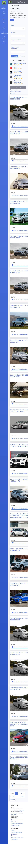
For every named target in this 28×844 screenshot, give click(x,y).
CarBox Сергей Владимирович (17, 81)
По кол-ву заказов (15, 91)
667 (23, 796)
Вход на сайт (16, 825)
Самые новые (14, 90)
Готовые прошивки (17, 823)
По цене (12, 93)
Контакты (15, 839)
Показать (15, 56)
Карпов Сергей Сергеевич (17, 76)
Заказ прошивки (17, 820)
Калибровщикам (17, 832)
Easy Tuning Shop (16, 812)
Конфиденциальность (17, 838)
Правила (14, 834)
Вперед (12, 799)
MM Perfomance (17, 71)
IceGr (15, 67)
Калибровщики (16, 822)
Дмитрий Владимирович (20, 63)
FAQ (13, 830)
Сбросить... (22, 56)
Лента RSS (18, 87)
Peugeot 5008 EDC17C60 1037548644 (19, 758)
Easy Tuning (21, 2)
